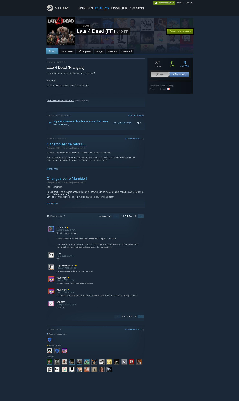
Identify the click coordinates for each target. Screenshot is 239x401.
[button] (95, 123)
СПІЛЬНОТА (102, 8)
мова (188, 3)
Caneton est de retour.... (66, 144)
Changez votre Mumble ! (67, 178)
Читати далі (52, 169)
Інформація (119, 8)
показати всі (105, 216)
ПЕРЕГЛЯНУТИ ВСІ (136, 116)
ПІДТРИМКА (137, 8)
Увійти (179, 3)
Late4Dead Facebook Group (60, 100)
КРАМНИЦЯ (86, 8)
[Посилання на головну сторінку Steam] (60, 10)
